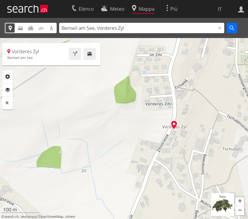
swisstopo (29, 216)
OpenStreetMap (50, 216)
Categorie (7, 76)
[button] (239, 201)
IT (220, 9)
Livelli (7, 90)
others (70, 216)
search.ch (11, 216)
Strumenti (7, 103)
